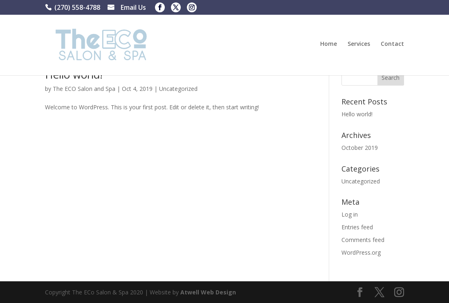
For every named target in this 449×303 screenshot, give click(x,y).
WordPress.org (361, 252)
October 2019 (359, 148)
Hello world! (357, 114)
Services (359, 44)
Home (328, 44)
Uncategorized (178, 89)
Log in (349, 214)
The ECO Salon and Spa (84, 89)
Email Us (133, 8)
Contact (392, 44)
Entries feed (357, 227)
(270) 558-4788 (77, 8)
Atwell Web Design (208, 292)
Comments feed (362, 240)
